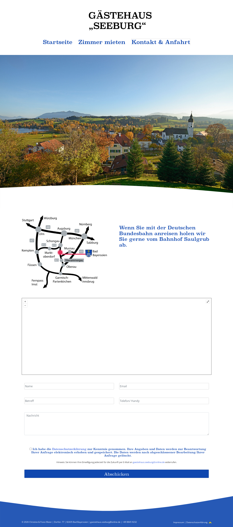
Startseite (57, 42)
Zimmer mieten (101, 42)
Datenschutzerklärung (69, 449)
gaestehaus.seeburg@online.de (149, 462)
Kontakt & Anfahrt (161, 42)
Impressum (178, 522)
